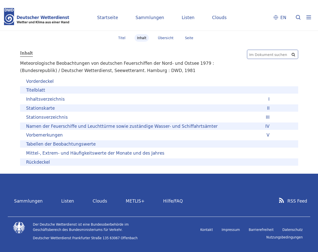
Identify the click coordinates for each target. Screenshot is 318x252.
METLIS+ (135, 201)
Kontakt (206, 229)
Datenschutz (292, 229)
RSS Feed (297, 201)
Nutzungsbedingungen (284, 237)
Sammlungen (150, 17)
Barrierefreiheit (261, 229)
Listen (188, 17)
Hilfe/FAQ (173, 201)
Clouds (219, 17)
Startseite (107, 17)
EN (283, 17)
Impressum (231, 229)
